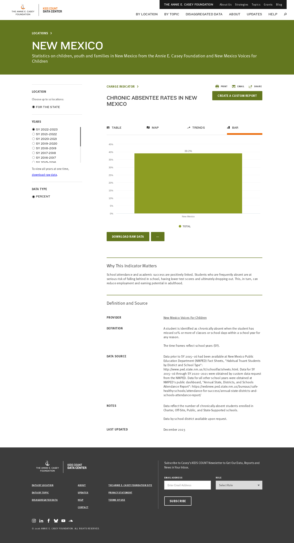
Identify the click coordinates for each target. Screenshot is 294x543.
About (234, 14)
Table (117, 127)
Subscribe (178, 501)
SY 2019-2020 (46, 143)
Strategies (241, 4)
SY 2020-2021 (46, 139)
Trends (198, 127)
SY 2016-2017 (46, 157)
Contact (83, 507)
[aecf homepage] (23, 10)
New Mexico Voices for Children (185, 317)
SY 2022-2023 (47, 129)
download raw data (44, 174)
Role (219, 477)
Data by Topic (40, 492)
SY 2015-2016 (46, 162)
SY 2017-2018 (46, 153)
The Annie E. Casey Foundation (188, 4)
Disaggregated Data (204, 14)
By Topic (171, 14)
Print (221, 86)
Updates (254, 14)
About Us (226, 4)
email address (173, 477)
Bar (235, 127)
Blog (279, 4)
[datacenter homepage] (52, 10)
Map (155, 127)
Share (255, 86)
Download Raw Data (128, 236)
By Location (147, 14)
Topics (256, 4)
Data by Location (43, 485)
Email (238, 86)
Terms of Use (116, 499)
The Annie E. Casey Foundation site (130, 485)
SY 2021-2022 (46, 134)
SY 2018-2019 (46, 148)
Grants (268, 4)
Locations (40, 33)
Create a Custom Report (237, 95)
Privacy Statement (120, 492)
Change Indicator (121, 86)
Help (272, 14)
